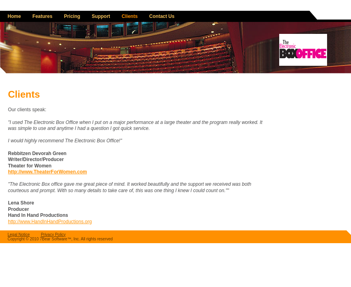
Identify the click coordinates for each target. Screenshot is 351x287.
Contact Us (161, 16)
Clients (130, 16)
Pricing (72, 16)
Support (101, 16)
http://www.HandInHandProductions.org (50, 221)
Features (42, 16)
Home (14, 16)
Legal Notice (19, 234)
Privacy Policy (53, 234)
